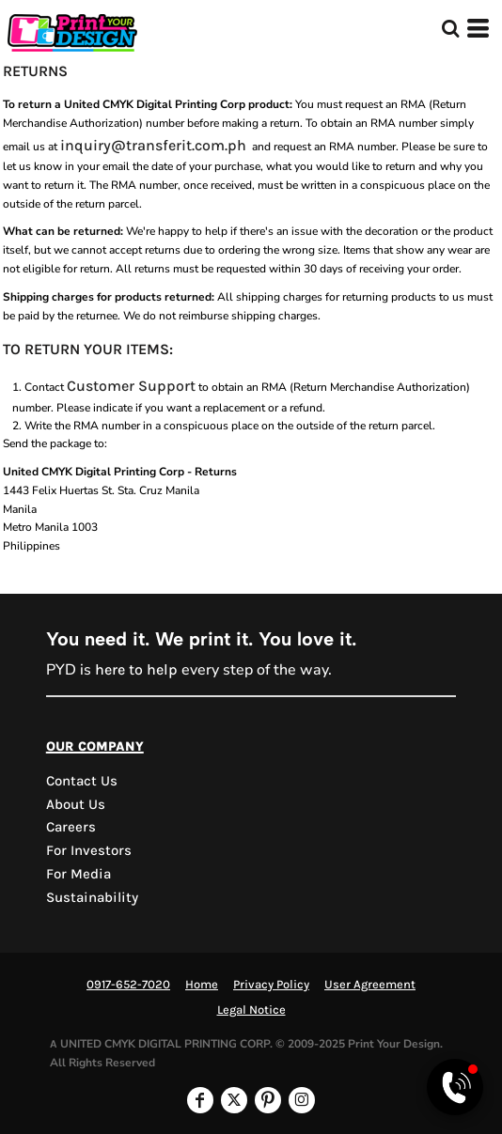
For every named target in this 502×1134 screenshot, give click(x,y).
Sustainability (92, 897)
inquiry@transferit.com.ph (153, 145)
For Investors (89, 850)
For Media (78, 873)
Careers (71, 826)
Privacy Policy (271, 984)
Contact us (82, 780)
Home (201, 984)
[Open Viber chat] (455, 1087)
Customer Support (131, 386)
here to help (136, 669)
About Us (75, 804)
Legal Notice (251, 1009)
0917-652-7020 (128, 984)
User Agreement (370, 984)
